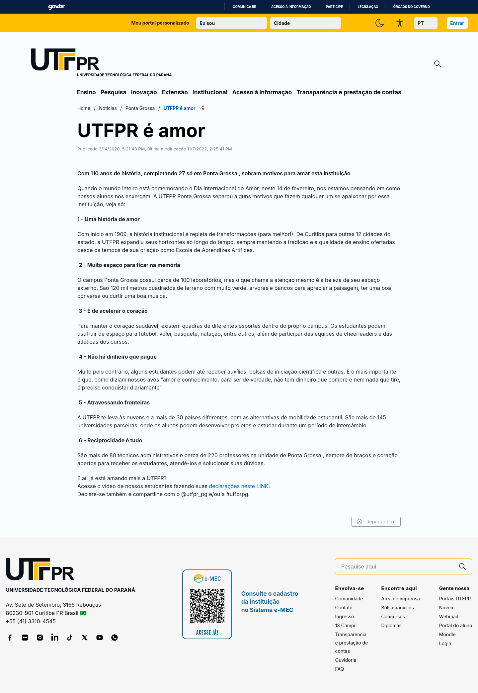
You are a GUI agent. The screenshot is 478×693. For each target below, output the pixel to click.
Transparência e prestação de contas (348, 92)
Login (445, 643)
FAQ (339, 669)
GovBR (56, 7)
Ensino (86, 92)
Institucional (210, 92)
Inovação (144, 92)
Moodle (447, 634)
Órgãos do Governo (411, 7)
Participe (334, 7)
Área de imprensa (400, 598)
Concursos (393, 616)
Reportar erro (376, 521)
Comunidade (349, 598)
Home (83, 108)
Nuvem (447, 607)
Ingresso (344, 616)
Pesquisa (113, 92)
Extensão (175, 92)
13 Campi (345, 625)
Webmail (448, 616)
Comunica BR (244, 7)
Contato (343, 607)
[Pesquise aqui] (397, 566)
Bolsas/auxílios (397, 607)
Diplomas (391, 625)
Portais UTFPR (455, 598)
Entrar (457, 23)
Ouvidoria (345, 660)
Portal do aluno (455, 625)
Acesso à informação (291, 7)
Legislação (368, 7)
